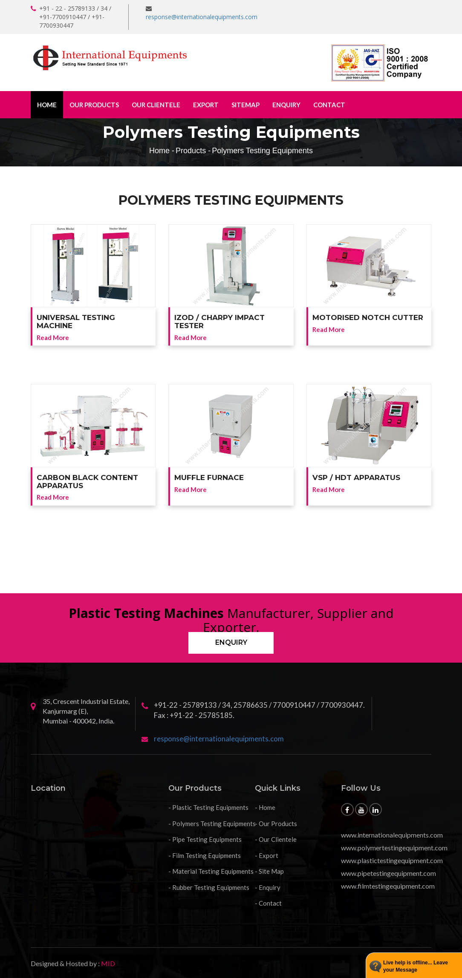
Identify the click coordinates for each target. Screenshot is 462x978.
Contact (329, 105)
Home (47, 105)
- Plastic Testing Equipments (208, 807)
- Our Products (276, 823)
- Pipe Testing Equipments (205, 839)
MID (107, 963)
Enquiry (286, 105)
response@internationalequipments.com (201, 17)
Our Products (94, 105)
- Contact (268, 903)
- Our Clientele (276, 839)
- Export (266, 855)
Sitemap (245, 105)
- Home (265, 807)
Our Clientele (156, 105)
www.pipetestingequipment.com (388, 873)
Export (206, 105)
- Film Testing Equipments (204, 855)
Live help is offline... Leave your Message (415, 966)
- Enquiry (267, 887)
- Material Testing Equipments (211, 871)
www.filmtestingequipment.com (388, 886)
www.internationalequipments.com (392, 835)
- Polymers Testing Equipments (212, 823)
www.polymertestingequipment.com (394, 848)
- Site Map (269, 871)
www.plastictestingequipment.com (392, 860)
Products (191, 150)
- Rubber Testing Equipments (208, 887)
